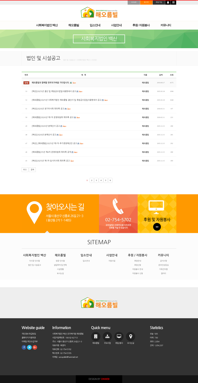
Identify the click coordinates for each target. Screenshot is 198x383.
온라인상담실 (163, 265)
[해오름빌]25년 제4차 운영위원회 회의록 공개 (55, 152)
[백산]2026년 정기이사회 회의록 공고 (51, 109)
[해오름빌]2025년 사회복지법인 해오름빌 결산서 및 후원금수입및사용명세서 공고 (70, 100)
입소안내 (86, 255)
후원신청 (137, 265)
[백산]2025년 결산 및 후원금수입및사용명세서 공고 (57, 91)
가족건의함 (163, 269)
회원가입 (159, 2)
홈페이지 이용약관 (29, 338)
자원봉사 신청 (137, 273)
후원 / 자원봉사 (137, 255)
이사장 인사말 (34, 261)
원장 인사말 (60, 261)
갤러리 (163, 273)
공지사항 (163, 261)
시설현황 (60, 269)
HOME (133, 2)
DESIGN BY (99, 379)
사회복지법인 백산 (34, 255)
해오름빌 (60, 255)
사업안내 (111, 255)
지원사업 (111, 261)
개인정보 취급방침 (29, 334)
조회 (171, 75)
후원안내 (137, 261)
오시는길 (60, 273)
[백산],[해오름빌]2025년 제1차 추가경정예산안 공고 (58, 143)
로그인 (146, 2)
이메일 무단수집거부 (29, 342)
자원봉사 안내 (137, 269)
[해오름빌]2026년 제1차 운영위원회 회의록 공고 (56, 117)
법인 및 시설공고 (34, 265)
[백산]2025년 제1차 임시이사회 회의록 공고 (53, 161)
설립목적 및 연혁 (60, 265)
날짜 (161, 75)
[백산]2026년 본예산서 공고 (47, 135)
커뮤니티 (163, 255)
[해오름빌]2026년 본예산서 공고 (49, 126)
